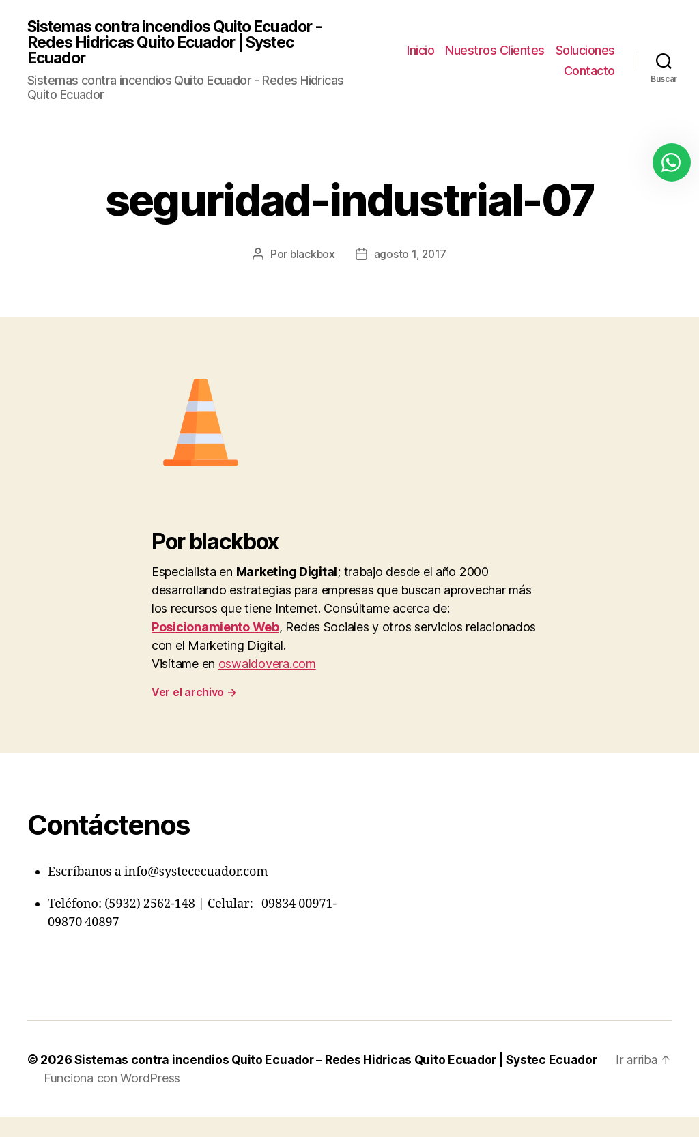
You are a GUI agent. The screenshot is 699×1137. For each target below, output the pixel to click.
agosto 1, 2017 (411, 256)
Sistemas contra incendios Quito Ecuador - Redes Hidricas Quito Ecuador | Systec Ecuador (184, 43)
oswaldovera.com (267, 666)
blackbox (312, 256)
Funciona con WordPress (112, 1098)
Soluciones (585, 51)
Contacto (589, 71)
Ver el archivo (194, 694)
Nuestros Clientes (495, 51)
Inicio (420, 51)
